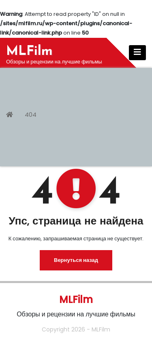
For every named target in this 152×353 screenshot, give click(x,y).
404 (30, 114)
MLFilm (29, 51)
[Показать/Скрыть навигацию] (137, 52)
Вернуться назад (76, 260)
